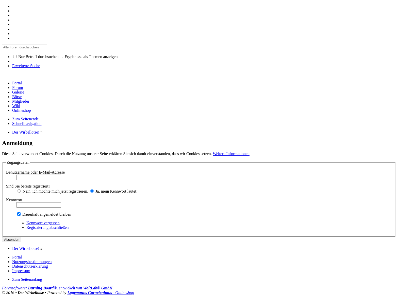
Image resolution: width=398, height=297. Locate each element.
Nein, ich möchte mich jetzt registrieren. (53, 191)
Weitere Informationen (231, 154)
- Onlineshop (100, 292)
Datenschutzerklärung (30, 266)
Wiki (16, 106)
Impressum (21, 271)
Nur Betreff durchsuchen (36, 56)
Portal (17, 83)
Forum (17, 87)
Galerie (18, 92)
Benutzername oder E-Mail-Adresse (35, 172)
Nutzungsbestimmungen (32, 261)
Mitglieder (20, 101)
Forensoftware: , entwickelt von (57, 288)
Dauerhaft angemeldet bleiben (44, 214)
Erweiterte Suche (26, 66)
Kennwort (14, 200)
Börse (17, 97)
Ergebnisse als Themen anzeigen (89, 56)
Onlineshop (21, 110)
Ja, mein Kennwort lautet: (113, 191)
